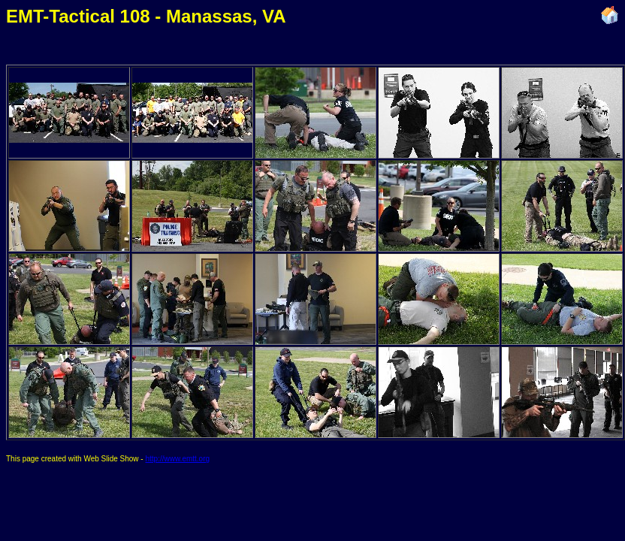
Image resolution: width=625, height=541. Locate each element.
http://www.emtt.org (177, 459)
